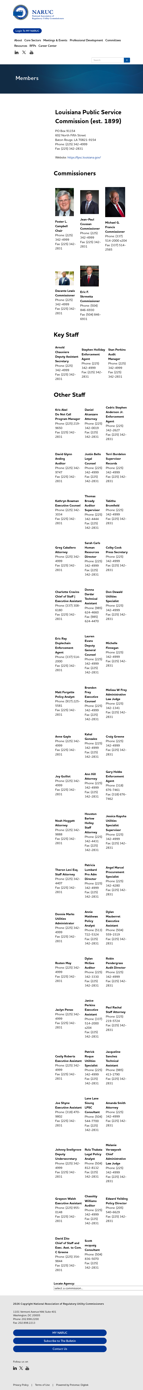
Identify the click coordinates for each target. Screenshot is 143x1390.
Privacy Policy (21, 1384)
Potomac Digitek (79, 1384)
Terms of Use (42, 1384)
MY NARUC (59, 1333)
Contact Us (60, 1349)
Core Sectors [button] (32, 40)
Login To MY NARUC (27, 30)
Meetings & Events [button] (55, 40)
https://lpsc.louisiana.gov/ (84, 157)
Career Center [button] (47, 46)
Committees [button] (113, 40)
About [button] (18, 40)
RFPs (33, 46)
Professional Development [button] (86, 40)
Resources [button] (20, 46)
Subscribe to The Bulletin (60, 1341)
